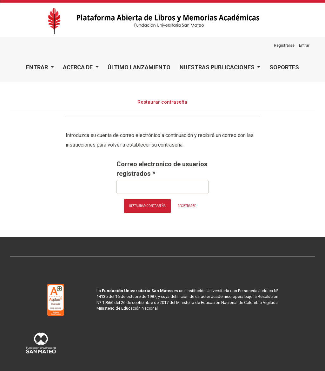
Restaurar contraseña (147, 206)
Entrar (37, 67)
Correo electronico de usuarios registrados (162, 168)
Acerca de (78, 67)
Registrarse (284, 45)
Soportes (284, 67)
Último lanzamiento (139, 67)
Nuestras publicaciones (218, 67)
